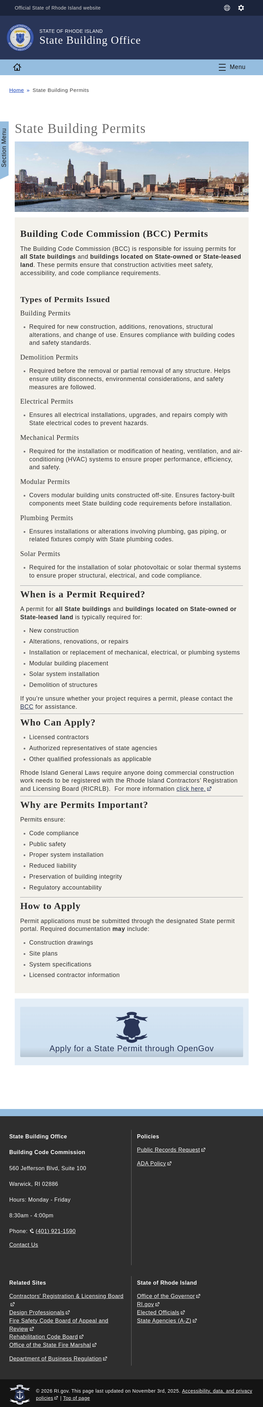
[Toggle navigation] (232, 67)
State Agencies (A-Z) (164, 1319)
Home (16, 90)
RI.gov (145, 1303)
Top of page (76, 1395)
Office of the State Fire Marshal (50, 1342)
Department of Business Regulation (55, 1356)
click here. (191, 788)
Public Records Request (168, 1150)
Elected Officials (158, 1311)
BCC (27, 706)
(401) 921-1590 (56, 1231)
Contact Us (23, 1244)
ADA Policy (151, 1163)
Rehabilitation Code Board (43, 1335)
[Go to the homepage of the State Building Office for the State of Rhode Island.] (24, 37)
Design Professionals (37, 1311)
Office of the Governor (166, 1295)
